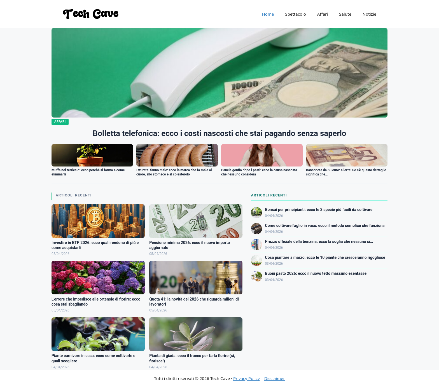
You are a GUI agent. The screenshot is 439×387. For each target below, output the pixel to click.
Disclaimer (274, 378)
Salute (345, 14)
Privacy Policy (246, 378)
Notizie (369, 14)
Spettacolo (295, 14)
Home (268, 14)
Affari (322, 14)
